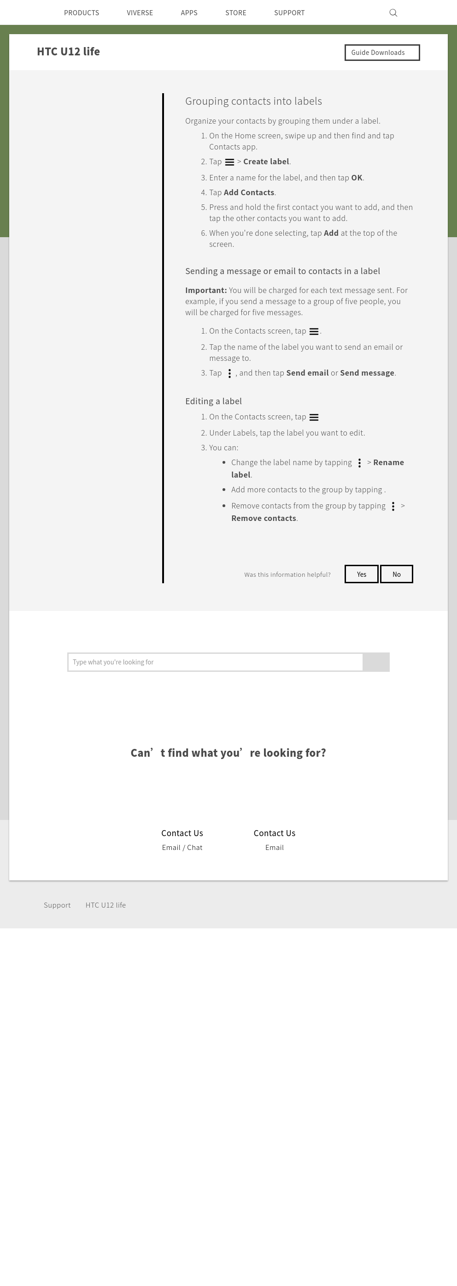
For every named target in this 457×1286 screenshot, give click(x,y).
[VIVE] (430, 12)
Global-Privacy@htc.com (396, 1168)
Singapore (46, 1042)
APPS (201, 12)
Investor (289, 1033)
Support (58, 931)
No (396, 601)
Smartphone (87, 1033)
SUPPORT (308, 12)
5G (70, 1021)
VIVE (74, 1068)
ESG (282, 1021)
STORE (251, 12)
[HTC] (25, 12)
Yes (359, 601)
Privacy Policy (299, 1046)
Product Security (304, 1058)
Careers (288, 1071)
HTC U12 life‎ (110, 931)
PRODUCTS (84, 12)
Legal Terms (422, 1146)
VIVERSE (148, 12)
